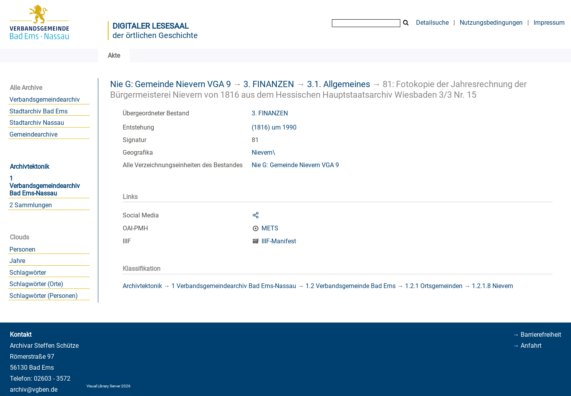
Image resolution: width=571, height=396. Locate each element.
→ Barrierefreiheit (537, 334)
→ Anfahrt (527, 345)
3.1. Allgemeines (338, 84)
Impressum (549, 22)
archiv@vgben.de (33, 389)
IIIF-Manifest (279, 241)
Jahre (17, 261)
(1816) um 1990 (274, 127)
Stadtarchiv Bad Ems (38, 111)
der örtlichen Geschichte (155, 35)
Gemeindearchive (33, 134)
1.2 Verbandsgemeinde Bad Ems (351, 286)
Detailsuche (432, 22)
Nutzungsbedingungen (491, 22)
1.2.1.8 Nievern (492, 286)
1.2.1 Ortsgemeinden (433, 286)
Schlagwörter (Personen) (43, 295)
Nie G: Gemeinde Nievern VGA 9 (170, 84)
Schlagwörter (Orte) (36, 284)
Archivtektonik (29, 166)
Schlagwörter (27, 272)
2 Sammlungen (30, 205)
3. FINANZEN (268, 84)
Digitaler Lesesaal (150, 26)
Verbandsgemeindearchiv (44, 99)
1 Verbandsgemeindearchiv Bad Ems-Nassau (44, 186)
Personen (22, 249)
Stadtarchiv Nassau (36, 122)
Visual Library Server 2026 (109, 386)
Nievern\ (263, 152)
